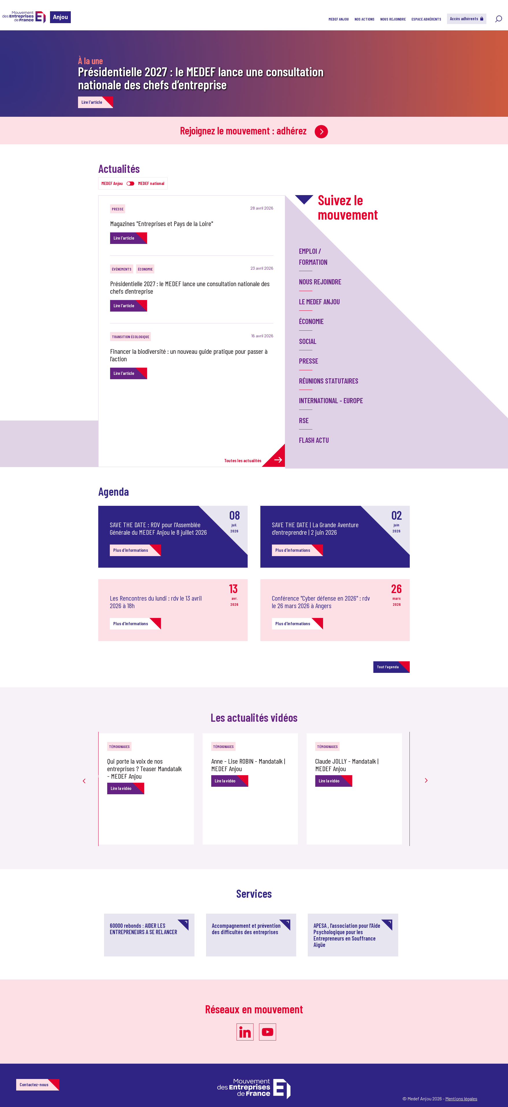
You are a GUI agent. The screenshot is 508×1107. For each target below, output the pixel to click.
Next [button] (424, 769)
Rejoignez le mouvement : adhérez (254, 130)
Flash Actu (314, 440)
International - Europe (331, 400)
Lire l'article (91, 102)
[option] (151, 789)
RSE (304, 420)
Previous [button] (84, 772)
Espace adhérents (426, 18)
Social (307, 341)
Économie (145, 268)
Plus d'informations (130, 550)
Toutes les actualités (253, 460)
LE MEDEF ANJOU (319, 301)
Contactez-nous (34, 1084)
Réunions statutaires (328, 380)
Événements (121, 268)
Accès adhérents (466, 18)
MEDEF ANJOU (339, 18)
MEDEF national (151, 183)
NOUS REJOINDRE (393, 18)
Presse (117, 208)
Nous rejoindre (320, 281)
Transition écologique (130, 336)
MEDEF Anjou (112, 183)
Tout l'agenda (388, 666)
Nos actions (364, 18)
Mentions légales (461, 1098)
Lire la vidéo (121, 788)
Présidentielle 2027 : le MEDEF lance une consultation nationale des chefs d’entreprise (201, 77)
